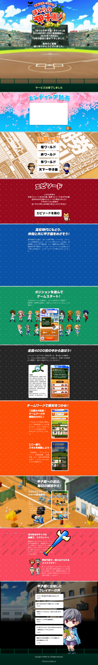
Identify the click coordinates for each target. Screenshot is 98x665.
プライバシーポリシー (49, 661)
